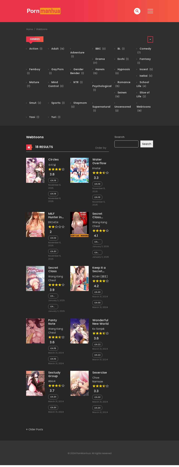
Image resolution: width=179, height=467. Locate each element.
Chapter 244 (53, 296)
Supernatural (101, 108)
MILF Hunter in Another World (55, 219)
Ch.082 (97, 292)
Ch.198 (53, 193)
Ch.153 (53, 348)
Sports (58, 103)
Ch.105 (97, 183)
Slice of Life (143, 94)
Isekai (145, 76)
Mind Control (55, 84)
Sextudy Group (54, 374)
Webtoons (41, 29)
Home (29, 29)
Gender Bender (77, 71)
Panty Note (52, 322)
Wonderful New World (100, 322)
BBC (100, 48)
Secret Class (53, 269)
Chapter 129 (97, 252)
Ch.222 (97, 354)
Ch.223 (97, 344)
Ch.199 (53, 180)
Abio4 (52, 381)
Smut (35, 103)
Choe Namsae (97, 379)
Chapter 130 (97, 241)
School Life (143, 84)
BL (121, 48)
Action (35, 48)
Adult (57, 48)
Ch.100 (53, 237)
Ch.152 (53, 358)
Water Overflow (99, 161)
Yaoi (34, 117)
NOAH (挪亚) (100, 276)
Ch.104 (97, 197)
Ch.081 (97, 302)
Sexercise (99, 372)
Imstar (96, 168)
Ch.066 (53, 396)
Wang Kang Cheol (99, 224)
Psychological (101, 88)
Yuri (55, 117)
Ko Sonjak (98, 329)
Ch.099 (53, 251)
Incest (146, 69)
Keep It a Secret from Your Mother (100, 273)
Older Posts (34, 429)
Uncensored (122, 108)
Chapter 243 (53, 306)
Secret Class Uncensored (101, 217)
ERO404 (53, 222)
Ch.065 (53, 407)
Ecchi (123, 59)
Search (119, 137)
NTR (78, 82)
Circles (53, 159)
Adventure (77, 54)
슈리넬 (52, 165)
